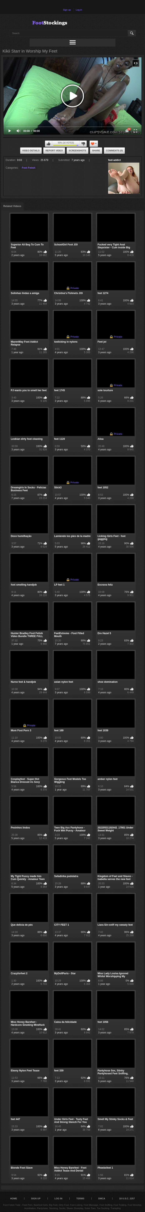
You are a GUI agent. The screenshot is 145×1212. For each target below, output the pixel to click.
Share (96, 150)
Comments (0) (114, 150)
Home (13, 1198)
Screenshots (77, 150)
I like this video (48, 144)
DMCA (101, 1198)
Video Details (31, 150)
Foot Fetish (28, 167)
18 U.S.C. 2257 (127, 1198)
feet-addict (114, 160)
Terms (80, 1198)
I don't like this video (83, 144)
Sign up (67, 10)
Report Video (54, 150)
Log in (79, 10)
